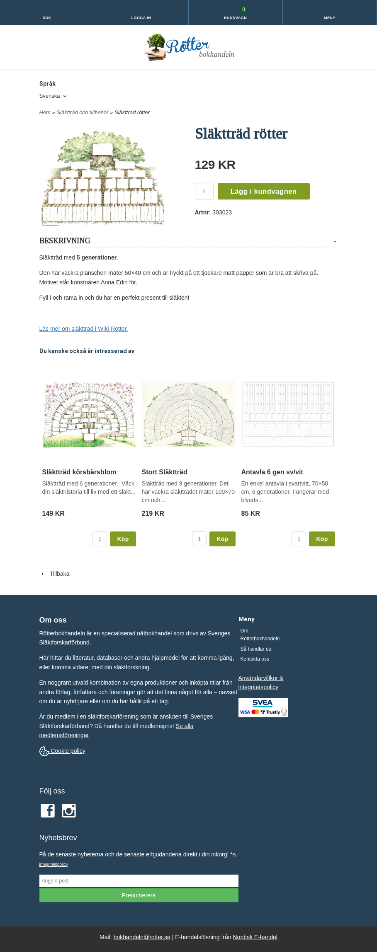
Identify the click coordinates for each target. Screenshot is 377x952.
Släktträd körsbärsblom (79, 472)
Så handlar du (256, 649)
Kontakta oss (255, 659)
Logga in (141, 18)
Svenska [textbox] (49, 96)
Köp (123, 539)
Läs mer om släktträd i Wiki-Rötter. (83, 328)
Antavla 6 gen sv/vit (272, 472)
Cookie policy (62, 751)
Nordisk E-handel (255, 937)
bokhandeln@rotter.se (142, 937)
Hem (45, 112)
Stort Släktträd (164, 472)
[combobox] (53, 96)
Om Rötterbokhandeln (260, 635)
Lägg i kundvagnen (264, 191)
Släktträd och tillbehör (83, 112)
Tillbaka (54, 573)
